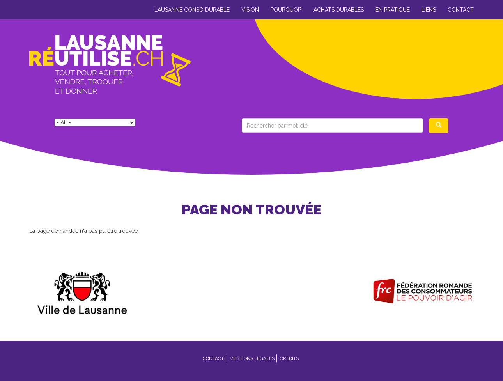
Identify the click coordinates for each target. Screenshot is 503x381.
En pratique (392, 10)
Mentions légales (252, 358)
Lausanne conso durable (192, 10)
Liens (429, 10)
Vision (250, 10)
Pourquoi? (286, 10)
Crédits (289, 358)
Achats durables (338, 10)
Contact (461, 10)
